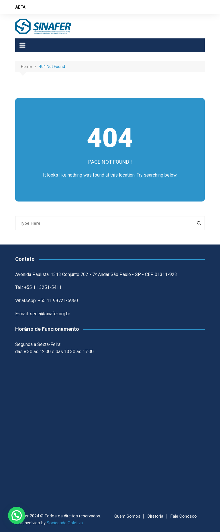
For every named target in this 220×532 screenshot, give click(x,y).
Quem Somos (127, 516)
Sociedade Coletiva (65, 522)
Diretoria (155, 516)
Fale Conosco (183, 516)
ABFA (20, 7)
